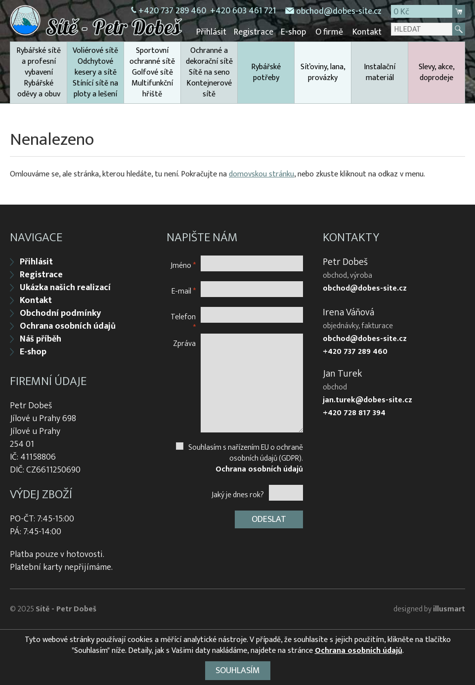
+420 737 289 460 (355, 351)
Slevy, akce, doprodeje (437, 72)
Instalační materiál (379, 72)
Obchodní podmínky (60, 313)
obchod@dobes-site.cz (339, 11)
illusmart (449, 609)
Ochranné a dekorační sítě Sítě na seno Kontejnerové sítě (209, 72)
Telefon (183, 322)
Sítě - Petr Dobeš (66, 609)
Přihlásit (211, 32)
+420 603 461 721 (243, 10)
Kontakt (367, 32)
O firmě (329, 32)
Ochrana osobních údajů (68, 326)
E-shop (293, 32)
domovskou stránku (261, 174)
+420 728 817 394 (354, 413)
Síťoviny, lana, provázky (323, 72)
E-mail (184, 291)
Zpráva (184, 343)
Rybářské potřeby (266, 72)
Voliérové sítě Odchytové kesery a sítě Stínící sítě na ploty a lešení (95, 72)
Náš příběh (40, 339)
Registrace (253, 32)
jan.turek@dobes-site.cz (367, 400)
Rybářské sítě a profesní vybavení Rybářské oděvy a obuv (38, 72)
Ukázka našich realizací (65, 287)
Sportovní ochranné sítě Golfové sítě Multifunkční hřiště (152, 72)
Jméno (183, 265)
